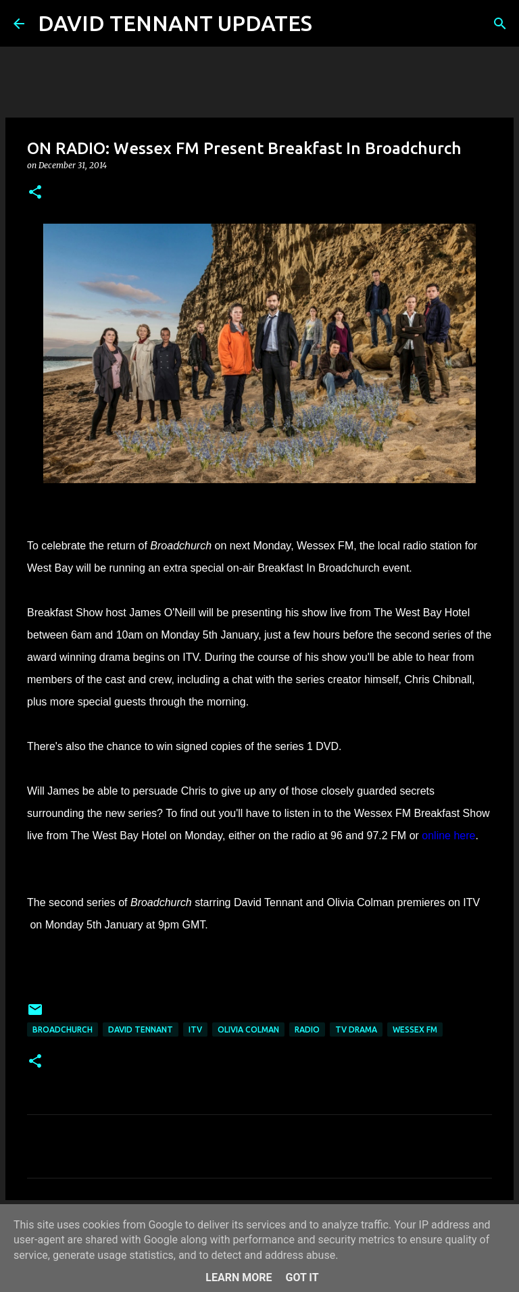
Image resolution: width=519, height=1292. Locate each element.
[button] (35, 193)
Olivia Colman (248, 1029)
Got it (301, 1277)
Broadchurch (62, 1029)
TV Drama (356, 1029)
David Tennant (140, 1029)
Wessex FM (415, 1029)
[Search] (331, 23)
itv (195, 1029)
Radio (307, 1029)
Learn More (238, 1277)
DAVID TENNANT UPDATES (175, 23)
